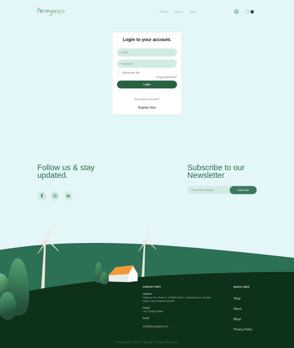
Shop (192, 11)
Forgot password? (166, 77)
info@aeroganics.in (155, 326)
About (178, 11)
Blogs (237, 319)
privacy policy (242, 329)
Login (147, 84)
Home (164, 11)
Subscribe (243, 190)
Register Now (147, 107)
